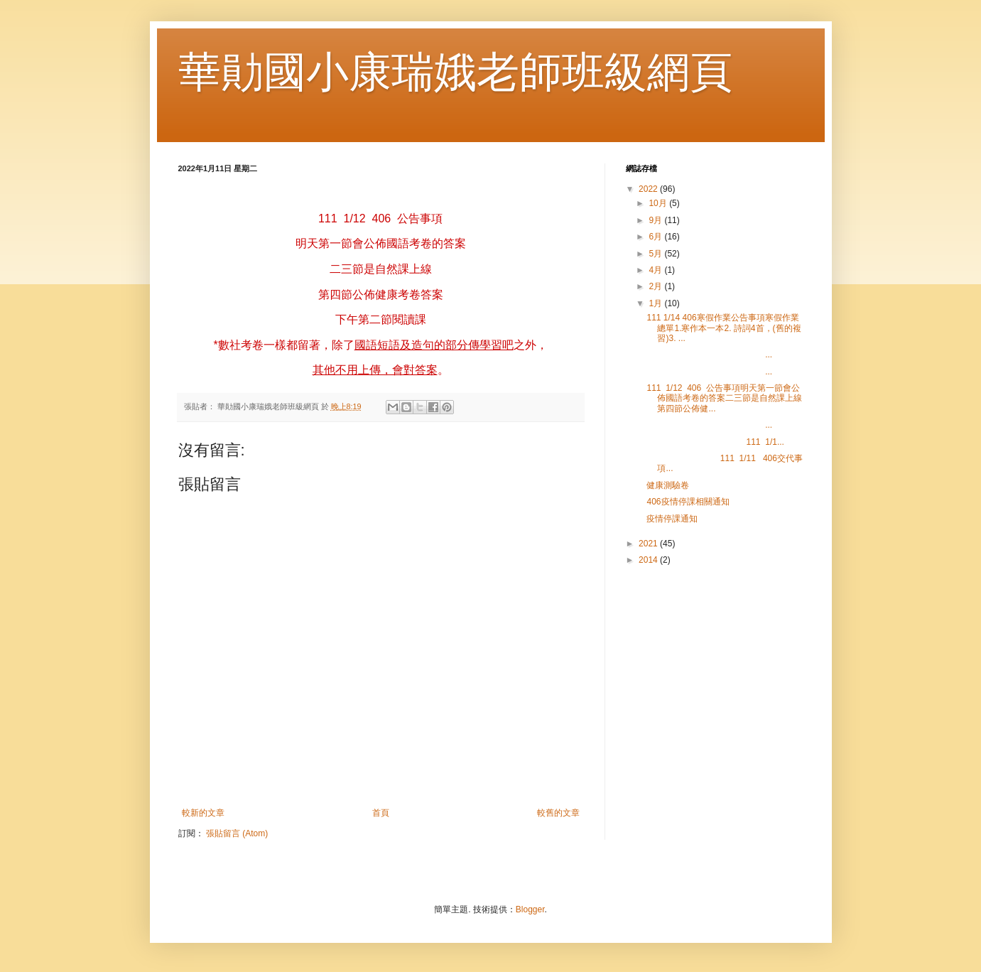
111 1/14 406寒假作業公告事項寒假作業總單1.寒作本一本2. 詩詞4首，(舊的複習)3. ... (723, 328)
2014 (649, 560)
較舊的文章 (558, 813)
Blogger (530, 909)
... (709, 355)
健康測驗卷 (667, 485)
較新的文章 (203, 813)
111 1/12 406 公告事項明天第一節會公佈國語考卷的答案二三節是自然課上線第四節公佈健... (724, 398)
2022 (649, 189)
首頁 (380, 813)
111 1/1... (715, 442)
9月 (656, 220)
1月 (656, 303)
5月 (656, 254)
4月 (656, 270)
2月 (656, 286)
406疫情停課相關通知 (687, 502)
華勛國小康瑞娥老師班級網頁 (455, 72)
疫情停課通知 (672, 519)
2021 (649, 544)
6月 (656, 237)
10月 (659, 203)
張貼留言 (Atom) (237, 833)
